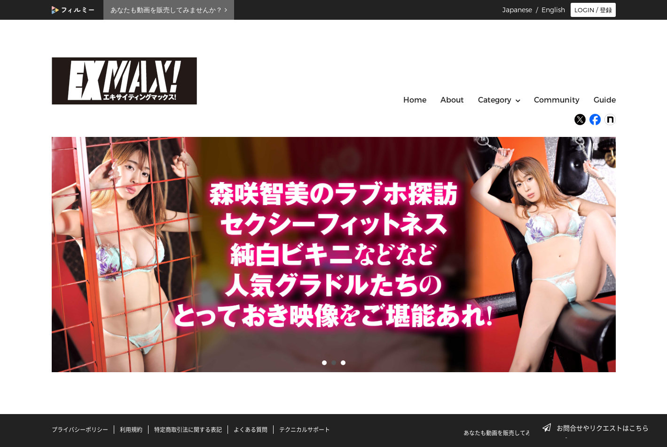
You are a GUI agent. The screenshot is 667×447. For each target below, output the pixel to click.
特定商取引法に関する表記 (188, 429)
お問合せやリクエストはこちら (598, 427)
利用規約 (131, 429)
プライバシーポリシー (80, 429)
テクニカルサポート (304, 429)
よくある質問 (250, 429)
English (553, 10)
